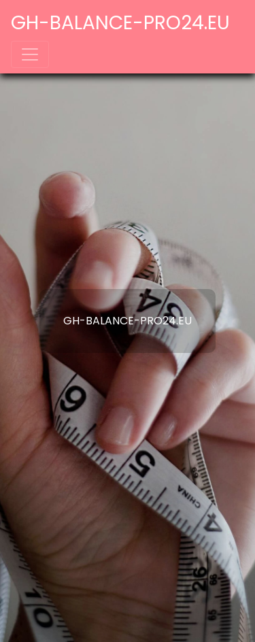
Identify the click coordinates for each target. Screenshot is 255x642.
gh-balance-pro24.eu (120, 23)
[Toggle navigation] (30, 54)
